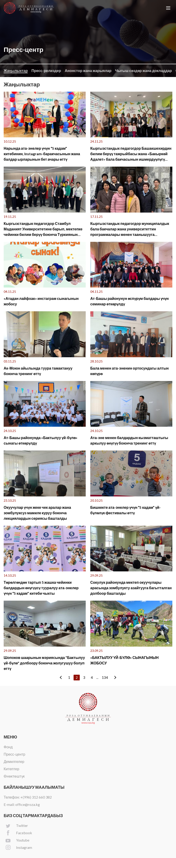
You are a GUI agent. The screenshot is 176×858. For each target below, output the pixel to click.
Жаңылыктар (16, 70)
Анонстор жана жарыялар (88, 70)
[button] (168, 8)
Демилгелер (14, 761)
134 (105, 677)
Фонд (8, 747)
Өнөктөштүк (14, 776)
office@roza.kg (27, 804)
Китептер (11, 769)
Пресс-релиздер (46, 70)
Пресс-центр (14, 754)
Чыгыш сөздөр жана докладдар (143, 70)
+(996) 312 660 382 (36, 797)
